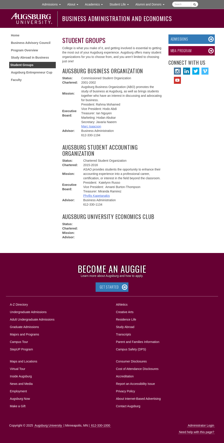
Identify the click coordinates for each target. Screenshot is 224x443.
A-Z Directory (19, 304)
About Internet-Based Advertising (138, 398)
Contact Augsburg (128, 406)
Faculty (16, 80)
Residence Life (126, 319)
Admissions (179, 39)
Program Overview (24, 50)
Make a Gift (18, 406)
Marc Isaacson (91, 126)
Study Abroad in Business (30, 57)
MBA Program (181, 50)
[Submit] (194, 4)
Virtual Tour (17, 369)
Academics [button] (95, 4)
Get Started (109, 287)
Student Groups (21, 65)
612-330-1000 (100, 425)
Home (15, 35)
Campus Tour (19, 342)
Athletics (122, 304)
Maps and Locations (23, 361)
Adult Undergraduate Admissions (32, 319)
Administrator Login (201, 425)
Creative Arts (124, 312)
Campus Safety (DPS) (131, 349)
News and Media (21, 384)
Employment (18, 391)
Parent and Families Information (137, 342)
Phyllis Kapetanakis (96, 195)
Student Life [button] (120, 4)
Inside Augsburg (21, 376)
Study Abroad (125, 327)
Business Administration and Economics (117, 18)
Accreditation (125, 376)
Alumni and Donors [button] (151, 4)
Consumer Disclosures (131, 361)
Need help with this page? (196, 432)
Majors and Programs (24, 333)
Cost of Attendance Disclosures (137, 369)
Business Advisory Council (31, 43)
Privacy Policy (125, 391)
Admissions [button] (53, 4)
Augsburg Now (20, 398)
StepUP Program (21, 349)
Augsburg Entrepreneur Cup (31, 72)
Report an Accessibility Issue (135, 384)
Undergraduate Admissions (28, 312)
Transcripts (123, 334)
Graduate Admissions (24, 327)
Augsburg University (48, 425)
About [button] (74, 5)
